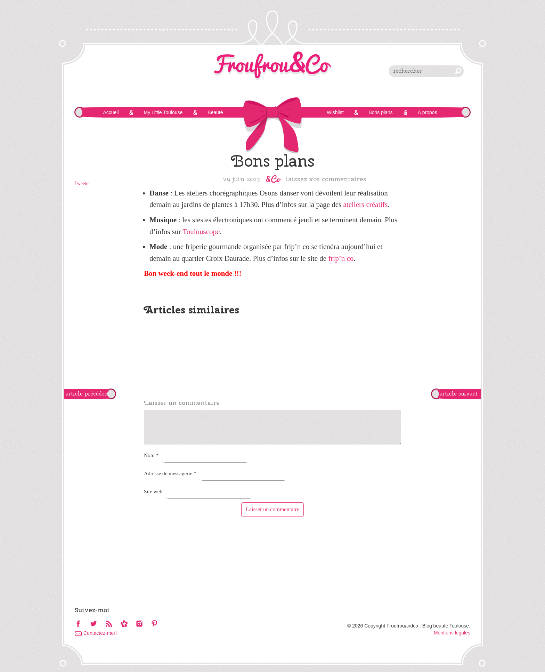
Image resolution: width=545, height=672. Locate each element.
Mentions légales (452, 632)
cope (213, 231)
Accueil (111, 112)
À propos (427, 112)
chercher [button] (458, 71)
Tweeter (82, 183)
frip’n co (340, 258)
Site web (153, 491)
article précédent (87, 393)
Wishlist (335, 112)
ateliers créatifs (365, 204)
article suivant (459, 393)
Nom (151, 455)
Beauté (215, 112)
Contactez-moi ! (100, 633)
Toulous (194, 231)
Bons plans (380, 112)
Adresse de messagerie (170, 473)
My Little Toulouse (163, 112)
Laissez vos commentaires (326, 179)
